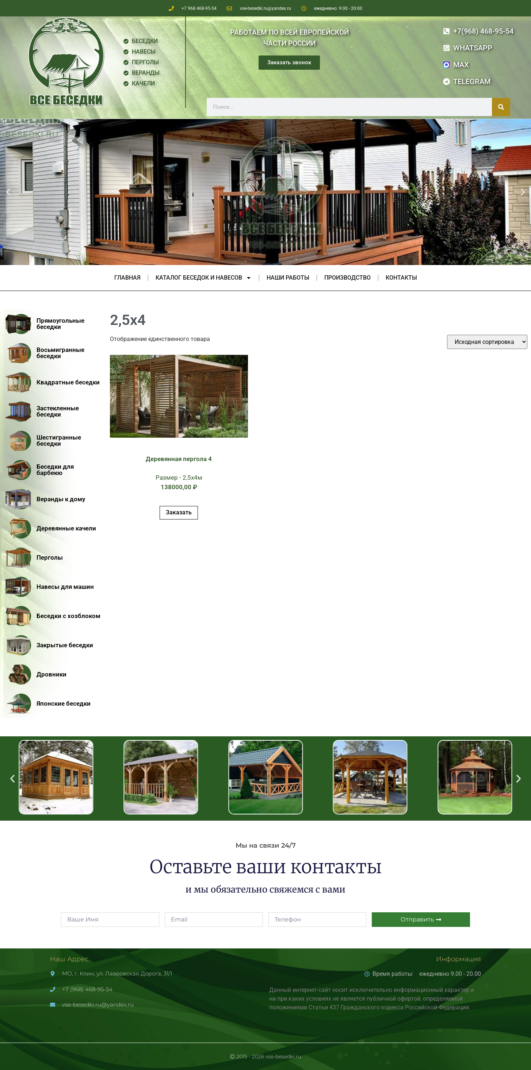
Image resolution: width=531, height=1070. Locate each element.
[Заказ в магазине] (487, 342)
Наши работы (288, 277)
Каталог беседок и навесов (204, 277)
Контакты (401, 277)
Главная (127, 277)
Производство (347, 277)
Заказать (179, 512)
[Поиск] (501, 107)
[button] (8, 192)
